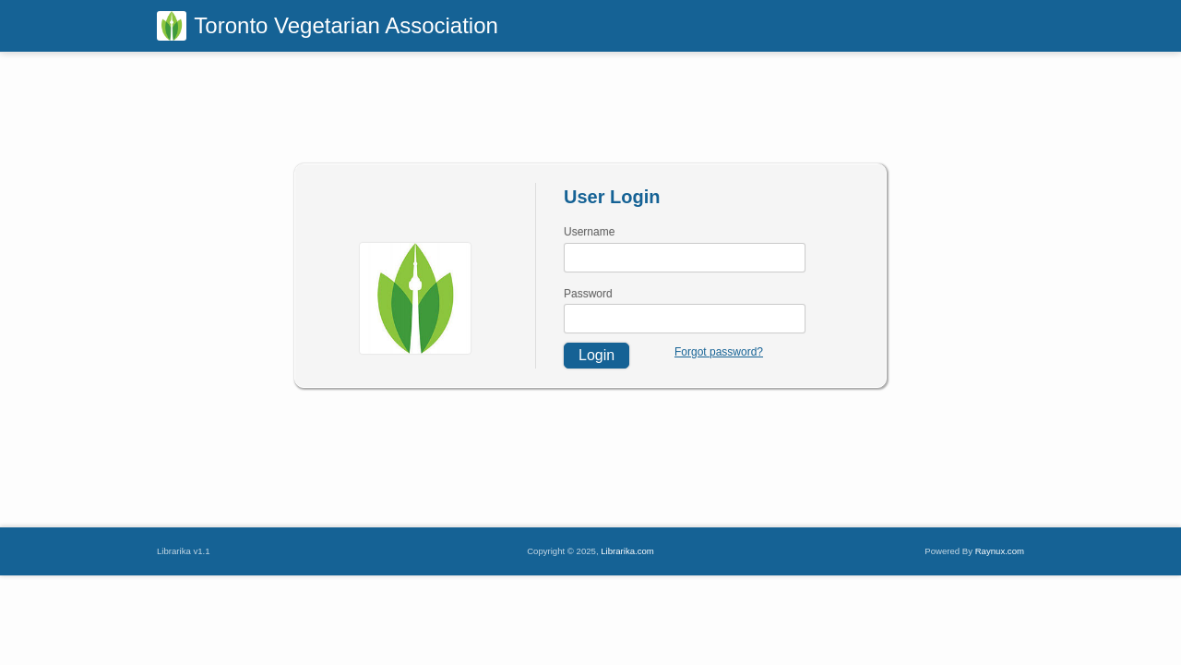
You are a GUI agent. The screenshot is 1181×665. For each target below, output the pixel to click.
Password (588, 293)
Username (589, 231)
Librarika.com (627, 551)
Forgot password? (718, 351)
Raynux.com (999, 551)
